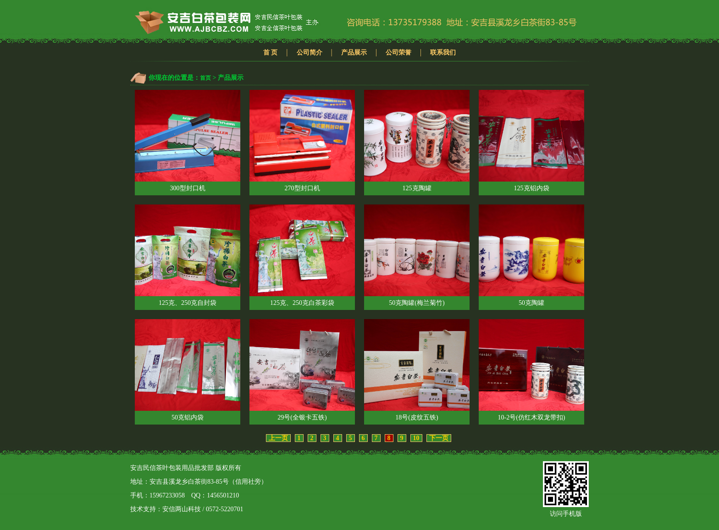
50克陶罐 (531, 255)
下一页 (438, 438)
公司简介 (309, 52)
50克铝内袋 (187, 370)
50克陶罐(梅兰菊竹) (417, 255)
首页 (205, 78)
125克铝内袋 (531, 141)
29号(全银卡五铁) (302, 370)
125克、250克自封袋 (187, 255)
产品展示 (354, 52)
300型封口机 (187, 141)
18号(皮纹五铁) (417, 370)
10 (416, 438)
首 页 (270, 52)
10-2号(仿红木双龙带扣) (531, 370)
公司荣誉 (398, 52)
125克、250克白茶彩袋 (302, 255)
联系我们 (443, 52)
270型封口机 (302, 141)
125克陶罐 (417, 141)
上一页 (278, 438)
